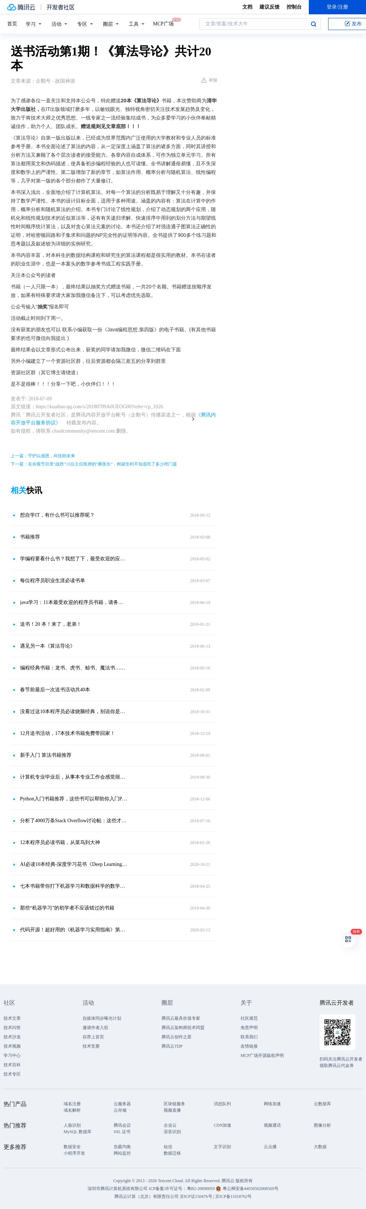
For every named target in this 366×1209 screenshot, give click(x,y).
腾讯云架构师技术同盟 (183, 1027)
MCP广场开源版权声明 (262, 1055)
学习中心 (12, 1055)
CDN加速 (222, 1125)
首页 (12, 23)
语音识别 (172, 1131)
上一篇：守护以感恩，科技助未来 (43, 455)
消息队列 (222, 1103)
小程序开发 (74, 1153)
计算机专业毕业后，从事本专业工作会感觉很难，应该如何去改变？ (74, 777)
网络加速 (272, 1103)
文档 (247, 7)
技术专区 (12, 1074)
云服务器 (122, 1103)
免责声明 (249, 1027)
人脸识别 (72, 1125)
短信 (168, 1146)
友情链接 (249, 1046)
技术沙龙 (12, 1036)
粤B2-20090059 (201, 1188)
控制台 (294, 7)
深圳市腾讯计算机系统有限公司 (118, 1188)
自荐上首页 (93, 1036)
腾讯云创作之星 (177, 1036)
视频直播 (172, 1110)
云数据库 (322, 1103)
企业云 (170, 1125)
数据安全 (72, 1146)
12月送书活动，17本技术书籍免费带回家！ (67, 733)
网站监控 (122, 1153)
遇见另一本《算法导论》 (47, 646)
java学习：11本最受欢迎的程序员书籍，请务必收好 (74, 602)
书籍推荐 (30, 537)
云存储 (120, 1110)
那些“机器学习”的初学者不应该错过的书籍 (67, 908)
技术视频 (12, 1046)
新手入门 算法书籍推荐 (45, 755)
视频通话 (272, 1125)
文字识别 (222, 1146)
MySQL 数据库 (78, 1131)
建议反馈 (269, 7)
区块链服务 (174, 1103)
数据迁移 (172, 1153)
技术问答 (12, 1027)
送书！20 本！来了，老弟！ (50, 624)
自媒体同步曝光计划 (102, 1018)
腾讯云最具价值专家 (181, 1018)
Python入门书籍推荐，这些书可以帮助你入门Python (74, 798)
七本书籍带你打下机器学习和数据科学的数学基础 (74, 886)
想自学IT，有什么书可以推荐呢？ (57, 515)
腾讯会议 (122, 1125)
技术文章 (12, 1018)
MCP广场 (163, 23)
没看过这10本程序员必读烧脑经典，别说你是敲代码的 (74, 711)
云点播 (270, 1146)
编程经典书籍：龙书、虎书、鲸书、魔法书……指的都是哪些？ (74, 668)
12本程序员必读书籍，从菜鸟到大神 (60, 842)
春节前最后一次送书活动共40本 (55, 689)
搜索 (313, 24)
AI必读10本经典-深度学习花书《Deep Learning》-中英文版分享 (74, 864)
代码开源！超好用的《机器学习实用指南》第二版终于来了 (74, 929)
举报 (209, 80)
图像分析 (322, 1125)
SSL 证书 (122, 1131)
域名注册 (72, 1103)
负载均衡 (122, 1146)
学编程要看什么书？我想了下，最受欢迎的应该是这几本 (74, 558)
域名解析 (72, 1110)
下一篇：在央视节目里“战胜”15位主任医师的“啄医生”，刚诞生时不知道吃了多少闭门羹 (94, 464)
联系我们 (249, 1036)
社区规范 (249, 1018)
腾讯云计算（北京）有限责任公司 (146, 1196)
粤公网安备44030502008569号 (250, 1188)
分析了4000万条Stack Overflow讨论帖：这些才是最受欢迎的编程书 (74, 820)
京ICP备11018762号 (233, 1196)
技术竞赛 (91, 1046)
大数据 (320, 1146)
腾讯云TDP (172, 1046)
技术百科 (12, 1064)
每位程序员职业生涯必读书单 (52, 580)
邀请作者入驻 (95, 1027)
